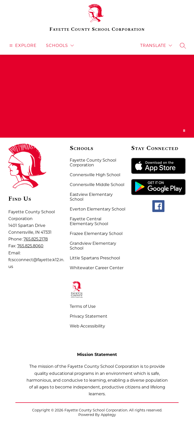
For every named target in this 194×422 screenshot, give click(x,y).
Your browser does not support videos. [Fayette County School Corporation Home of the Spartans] (97, 96)
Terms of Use (83, 306)
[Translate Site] (156, 45)
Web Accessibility (87, 326)
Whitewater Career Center (97, 267)
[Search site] (183, 46)
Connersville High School (95, 174)
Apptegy (108, 414)
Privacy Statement (88, 316)
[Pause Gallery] (184, 131)
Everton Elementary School (97, 209)
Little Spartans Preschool (95, 258)
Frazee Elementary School (96, 233)
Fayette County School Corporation (93, 162)
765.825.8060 (30, 246)
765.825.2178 (35, 239)
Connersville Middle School (97, 184)
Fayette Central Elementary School (89, 221)
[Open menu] (22, 45)
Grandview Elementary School (93, 246)
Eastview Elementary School (91, 197)
